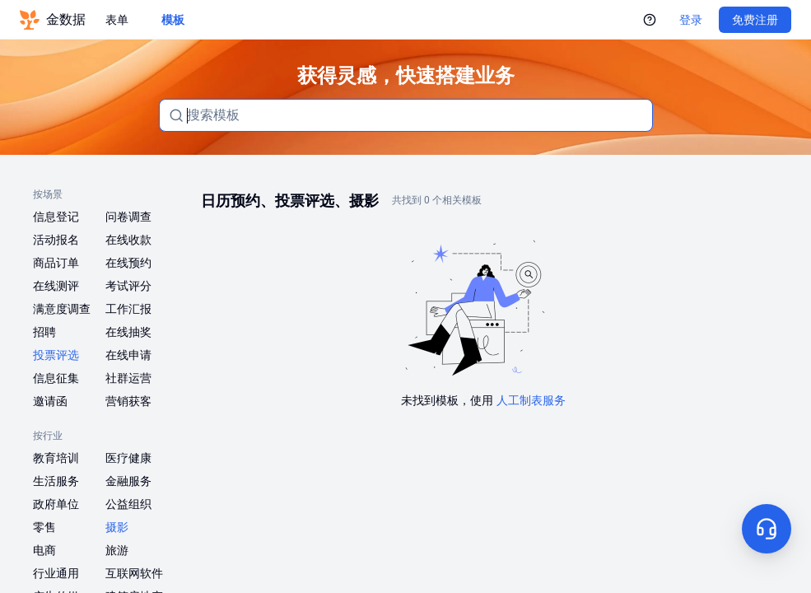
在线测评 (56, 285)
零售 (44, 527)
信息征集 (56, 378)
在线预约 (128, 262)
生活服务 (56, 481)
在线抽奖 (128, 332)
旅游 (116, 550)
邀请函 (50, 401)
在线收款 (128, 239)
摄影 (116, 527)
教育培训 (56, 458)
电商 (44, 550)
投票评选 (56, 355)
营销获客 (128, 401)
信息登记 (56, 216)
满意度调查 (62, 308)
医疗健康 (128, 458)
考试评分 (128, 285)
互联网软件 (134, 573)
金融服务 (128, 481)
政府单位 (56, 504)
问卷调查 (128, 216)
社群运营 (128, 378)
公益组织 (128, 504)
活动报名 (56, 239)
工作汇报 (128, 308)
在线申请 (128, 355)
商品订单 (56, 262)
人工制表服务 (531, 400)
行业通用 (56, 573)
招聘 (44, 332)
